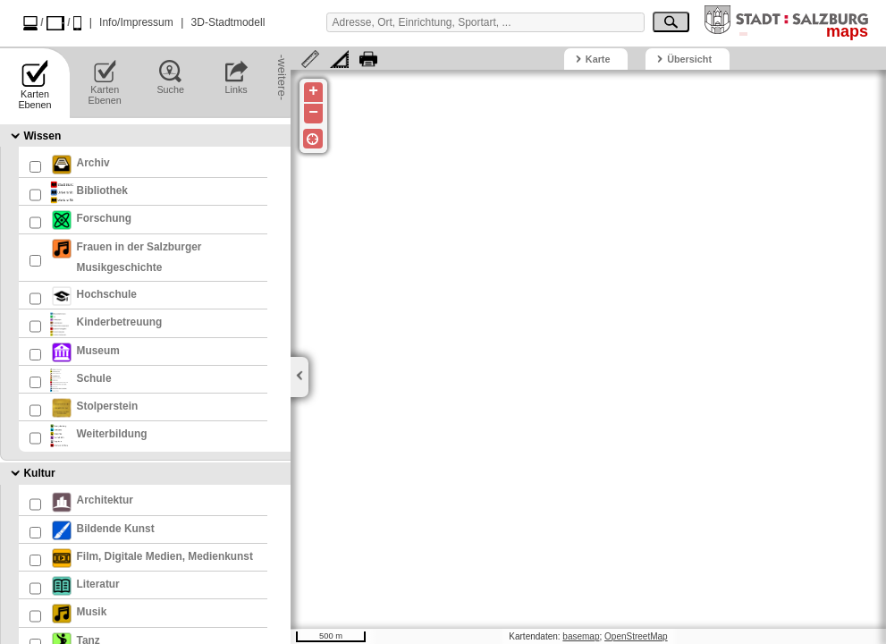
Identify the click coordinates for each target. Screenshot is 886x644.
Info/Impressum (136, 22)
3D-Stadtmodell (228, 22)
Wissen (42, 136)
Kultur (39, 474)
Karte (598, 59)
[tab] (145, 135)
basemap (580, 636)
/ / (52, 23)
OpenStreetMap (636, 636)
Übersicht (689, 59)
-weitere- (282, 63)
